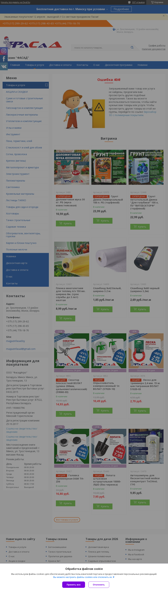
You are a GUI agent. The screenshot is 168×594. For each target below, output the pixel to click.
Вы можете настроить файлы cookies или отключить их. (82, 577)
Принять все (74, 584)
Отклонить (99, 584)
